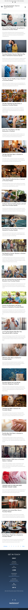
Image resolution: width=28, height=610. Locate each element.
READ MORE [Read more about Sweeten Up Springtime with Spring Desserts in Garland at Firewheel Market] (4, 315)
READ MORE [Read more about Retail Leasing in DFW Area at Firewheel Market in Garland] (4, 469)
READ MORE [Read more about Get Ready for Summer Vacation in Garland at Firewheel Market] (4, 263)
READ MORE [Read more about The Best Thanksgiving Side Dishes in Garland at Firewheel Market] (4, 113)
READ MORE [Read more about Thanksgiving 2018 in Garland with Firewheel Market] (4, 417)
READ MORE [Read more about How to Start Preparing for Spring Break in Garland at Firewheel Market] (4, 38)
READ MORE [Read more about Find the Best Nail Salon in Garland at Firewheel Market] (4, 443)
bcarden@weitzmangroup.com (14, 581)
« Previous (5, 546)
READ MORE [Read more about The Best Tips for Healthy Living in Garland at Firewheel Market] (4, 87)
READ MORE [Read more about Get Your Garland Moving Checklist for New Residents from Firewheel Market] (4, 289)
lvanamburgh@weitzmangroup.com (14, 576)
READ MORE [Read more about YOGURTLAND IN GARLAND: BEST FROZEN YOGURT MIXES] (4, 494)
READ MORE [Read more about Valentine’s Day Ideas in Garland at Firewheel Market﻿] (4, 366)
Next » (23, 546)
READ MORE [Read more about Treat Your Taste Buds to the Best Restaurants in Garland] (4, 138)
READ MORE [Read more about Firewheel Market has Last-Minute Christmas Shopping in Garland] (4, 392)
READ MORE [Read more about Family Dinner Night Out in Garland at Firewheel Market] (4, 543)
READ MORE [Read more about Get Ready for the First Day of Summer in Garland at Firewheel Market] (4, 237)
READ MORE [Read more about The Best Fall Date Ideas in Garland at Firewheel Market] (4, 163)
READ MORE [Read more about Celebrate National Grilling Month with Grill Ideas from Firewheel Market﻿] (4, 212)
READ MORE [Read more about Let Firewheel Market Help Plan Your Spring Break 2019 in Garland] (4, 341)
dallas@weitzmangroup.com (14, 564)
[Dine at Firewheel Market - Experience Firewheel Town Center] (2, 6)
